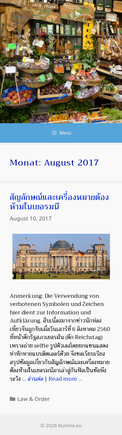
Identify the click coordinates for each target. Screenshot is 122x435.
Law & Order (33, 398)
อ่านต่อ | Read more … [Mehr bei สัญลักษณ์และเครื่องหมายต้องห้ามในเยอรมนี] (55, 379)
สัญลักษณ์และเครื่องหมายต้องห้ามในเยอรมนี (59, 202)
